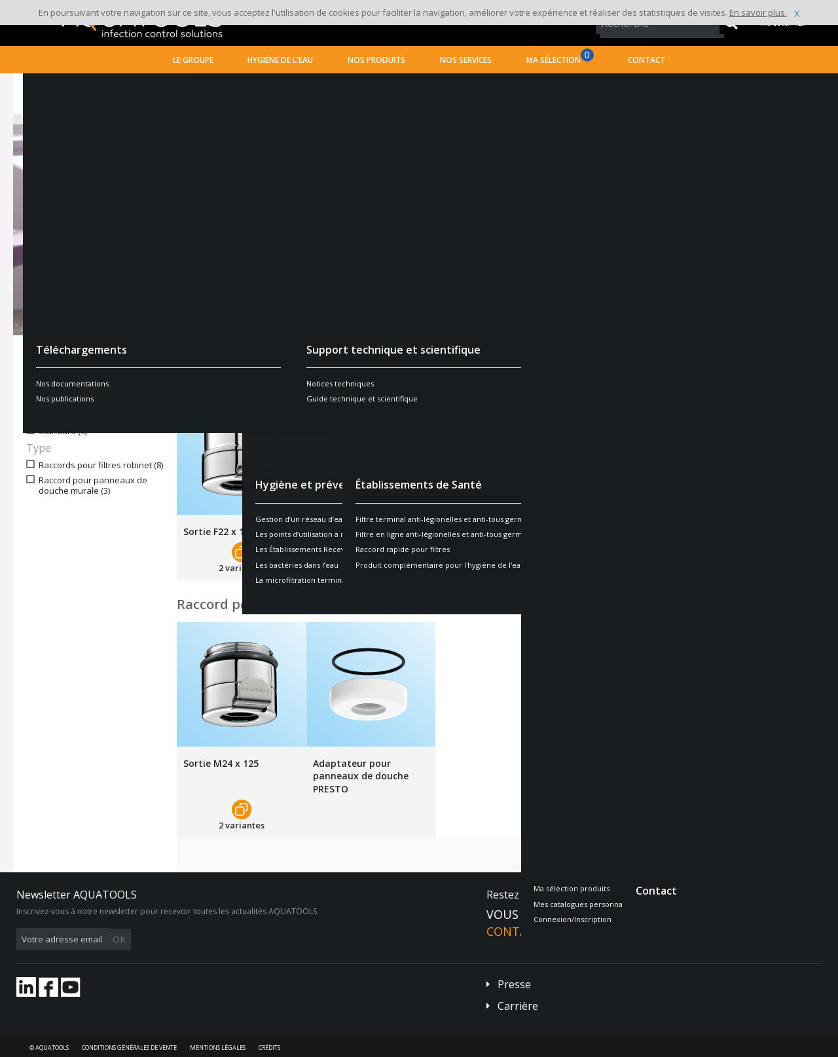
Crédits (269, 1047)
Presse (514, 984)
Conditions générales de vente (129, 1047)
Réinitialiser (135, 374)
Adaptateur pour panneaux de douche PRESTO (361, 776)
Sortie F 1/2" (599, 531)
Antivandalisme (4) (75, 416)
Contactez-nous (540, 931)
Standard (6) (63, 431)
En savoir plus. (758, 12)
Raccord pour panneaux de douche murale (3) (93, 486)
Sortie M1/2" (471, 531)
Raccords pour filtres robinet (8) (101, 465)
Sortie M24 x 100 (350, 531)
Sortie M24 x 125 (221, 763)
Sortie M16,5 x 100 (743, 531)
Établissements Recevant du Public (196, 84)
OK (223, 939)
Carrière (518, 1006)
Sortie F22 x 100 (219, 531)
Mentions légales (218, 1047)
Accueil (39, 84)
